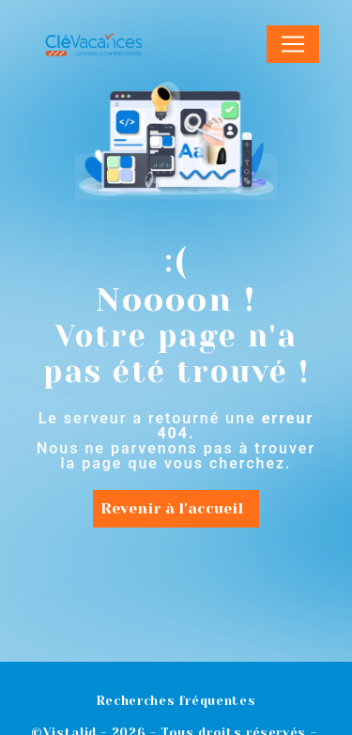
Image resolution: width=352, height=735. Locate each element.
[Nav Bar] (293, 44)
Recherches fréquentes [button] (176, 701)
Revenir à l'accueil (171, 508)
